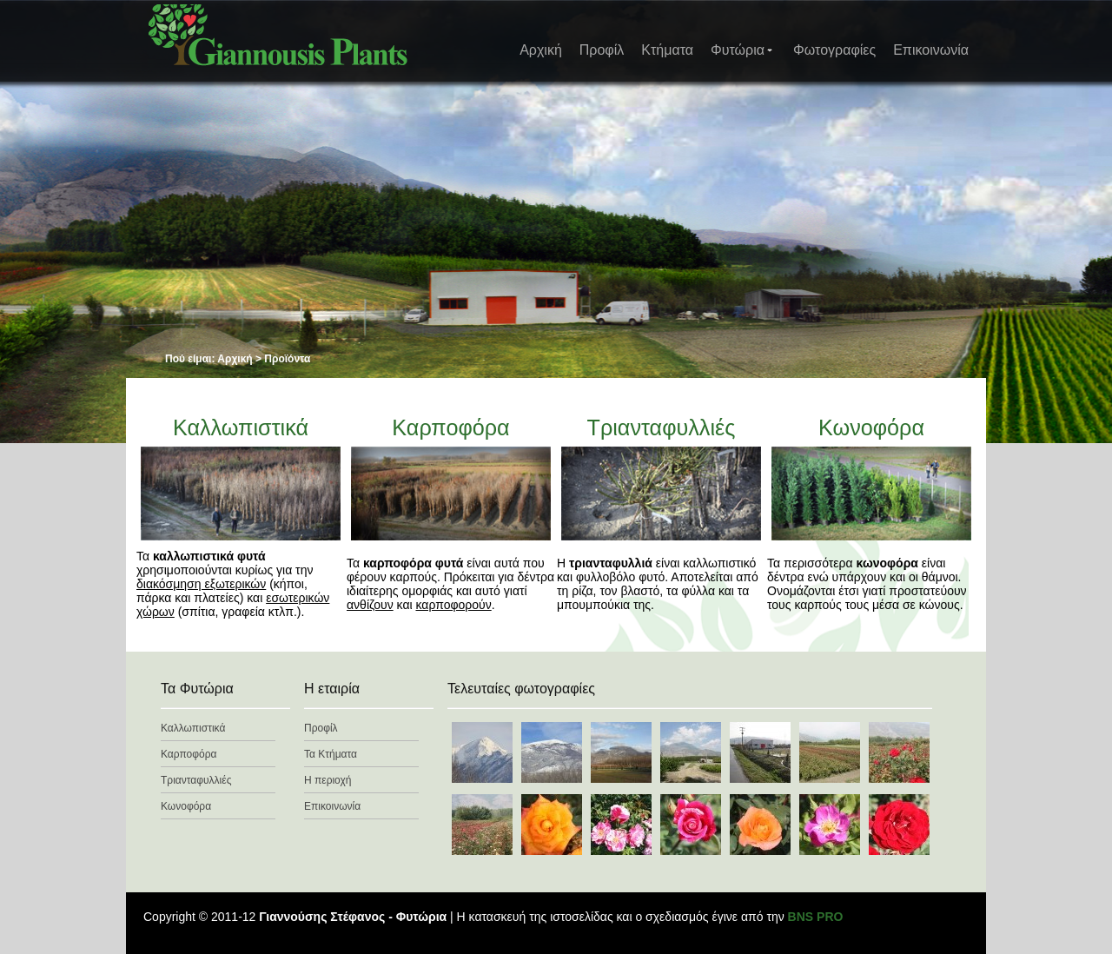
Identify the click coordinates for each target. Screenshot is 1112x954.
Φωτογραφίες (834, 50)
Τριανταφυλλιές (661, 427)
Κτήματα (667, 50)
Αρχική (541, 50)
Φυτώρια (742, 50)
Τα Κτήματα (330, 754)
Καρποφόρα (450, 427)
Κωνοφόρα (871, 427)
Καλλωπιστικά (240, 427)
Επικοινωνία (931, 50)
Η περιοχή (327, 780)
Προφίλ (601, 50)
